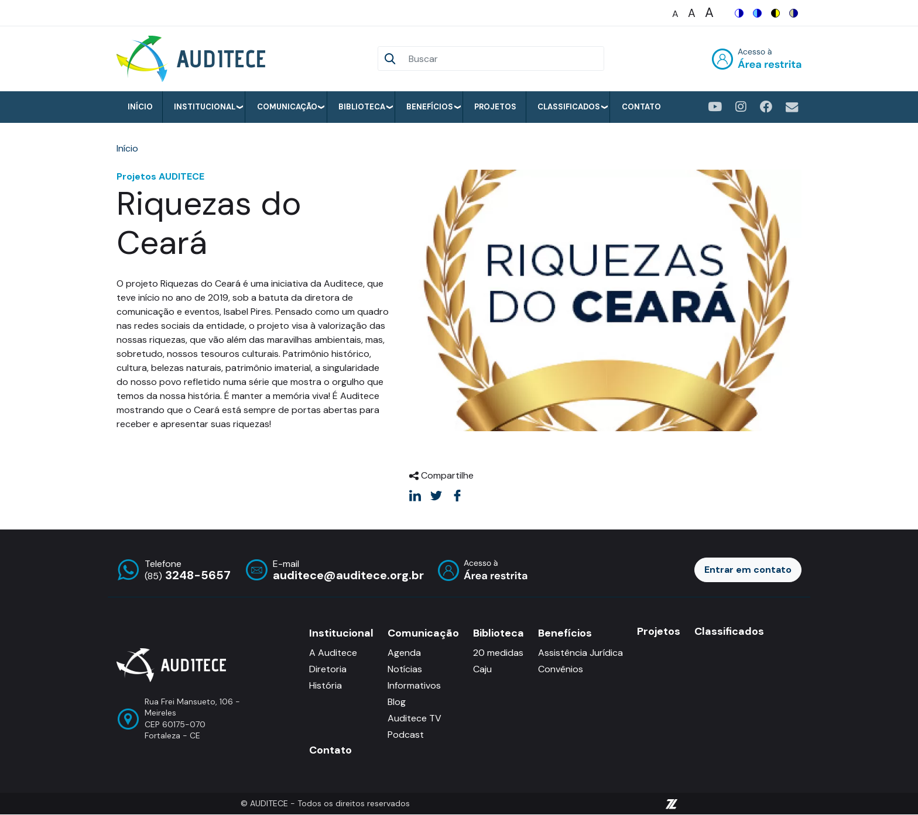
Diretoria (328, 669)
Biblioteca (361, 107)
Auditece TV (414, 718)
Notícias (405, 669)
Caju (482, 669)
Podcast (406, 734)
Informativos (414, 685)
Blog (397, 702)
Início (140, 107)
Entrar (756, 58)
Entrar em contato (748, 569)
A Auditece (333, 653)
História (325, 685)
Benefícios (429, 107)
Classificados (568, 107)
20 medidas (498, 653)
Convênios (560, 669)
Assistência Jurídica (580, 653)
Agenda (404, 653)
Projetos (495, 107)
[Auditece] (193, 59)
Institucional (204, 107)
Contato (641, 107)
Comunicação (287, 107)
